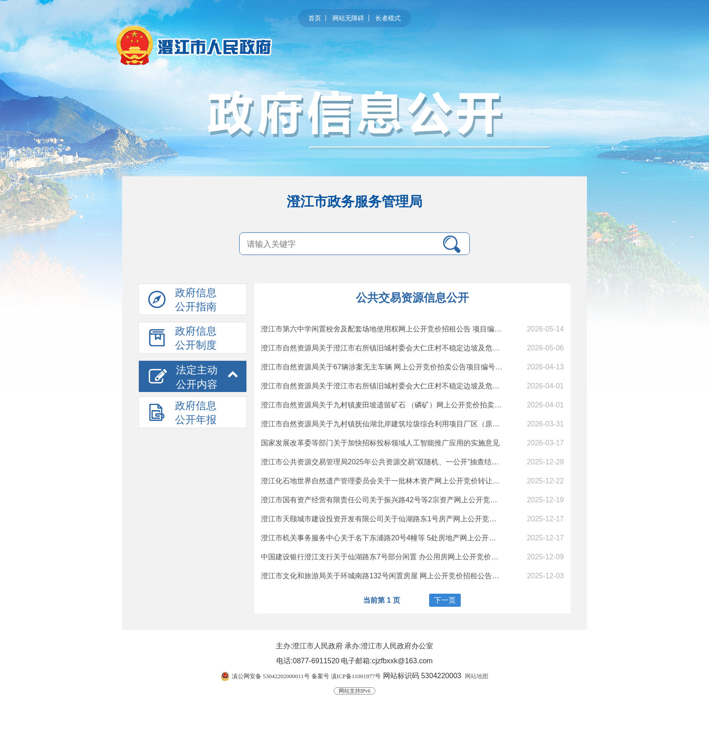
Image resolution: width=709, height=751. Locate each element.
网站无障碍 (348, 18)
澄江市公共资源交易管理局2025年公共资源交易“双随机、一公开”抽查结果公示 (387, 462)
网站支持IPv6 (355, 691)
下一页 (445, 600)
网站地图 (476, 676)
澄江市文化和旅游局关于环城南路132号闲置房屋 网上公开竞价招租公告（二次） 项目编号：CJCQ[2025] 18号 (438, 576)
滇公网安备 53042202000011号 (271, 676)
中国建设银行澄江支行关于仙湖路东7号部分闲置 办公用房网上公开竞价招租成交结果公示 (405, 557)
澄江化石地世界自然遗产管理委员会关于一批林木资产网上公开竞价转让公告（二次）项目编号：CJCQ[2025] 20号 (445, 481)
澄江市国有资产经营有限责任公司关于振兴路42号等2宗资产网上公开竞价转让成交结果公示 (408, 500)
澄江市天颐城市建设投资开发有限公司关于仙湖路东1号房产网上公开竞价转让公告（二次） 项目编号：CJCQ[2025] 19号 (455, 519)
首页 (314, 18)
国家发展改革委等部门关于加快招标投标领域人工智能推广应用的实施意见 (380, 443)
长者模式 (388, 18)
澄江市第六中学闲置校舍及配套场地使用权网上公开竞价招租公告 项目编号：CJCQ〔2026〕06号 (417, 329)
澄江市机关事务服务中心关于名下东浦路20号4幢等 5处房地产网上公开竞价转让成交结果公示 (411, 538)
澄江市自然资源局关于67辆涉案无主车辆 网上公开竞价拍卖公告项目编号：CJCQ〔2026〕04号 (414, 367)
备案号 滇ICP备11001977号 (346, 676)
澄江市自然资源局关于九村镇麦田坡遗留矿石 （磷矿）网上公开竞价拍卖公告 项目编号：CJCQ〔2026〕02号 (437, 405)
